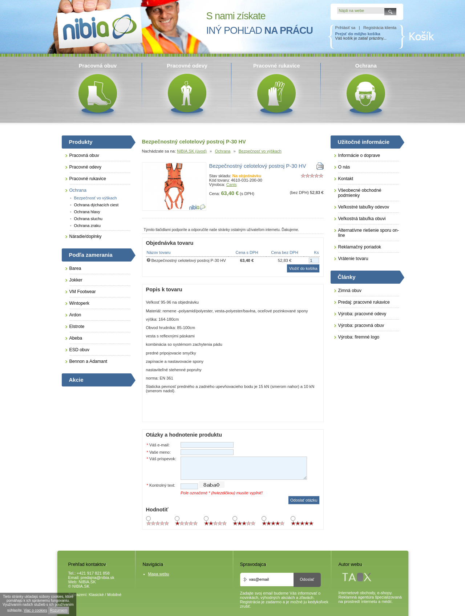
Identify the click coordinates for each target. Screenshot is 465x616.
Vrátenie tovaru (353, 258)
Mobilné (114, 594)
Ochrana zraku (87, 225)
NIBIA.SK (87, 582)
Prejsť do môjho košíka (357, 34)
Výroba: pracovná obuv (361, 325)
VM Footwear (82, 291)
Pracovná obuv (84, 155)
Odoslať (307, 579)
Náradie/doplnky (85, 236)
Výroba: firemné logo (359, 337)
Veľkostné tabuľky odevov (363, 207)
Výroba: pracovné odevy (362, 313)
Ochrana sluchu (88, 218)
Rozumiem (58, 610)
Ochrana (222, 151)
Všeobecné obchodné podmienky (359, 193)
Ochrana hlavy (87, 212)
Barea (75, 268)
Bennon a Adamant (88, 361)
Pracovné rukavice (87, 178)
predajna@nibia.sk (97, 577)
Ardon (75, 314)
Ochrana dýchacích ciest (96, 205)
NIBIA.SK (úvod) (192, 151)
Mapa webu (158, 574)
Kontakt (345, 178)
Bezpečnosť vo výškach (260, 151)
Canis (231, 184)
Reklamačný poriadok (359, 247)
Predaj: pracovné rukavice (364, 302)
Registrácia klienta (379, 27)
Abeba (75, 338)
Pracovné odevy (85, 167)
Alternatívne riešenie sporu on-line (368, 233)
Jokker (75, 280)
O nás (344, 167)
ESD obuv (79, 349)
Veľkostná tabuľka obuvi (362, 218)
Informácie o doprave (359, 155)
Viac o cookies (35, 610)
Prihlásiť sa (345, 27)
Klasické (96, 594)
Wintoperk (79, 303)
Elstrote (77, 326)
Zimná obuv (349, 290)
